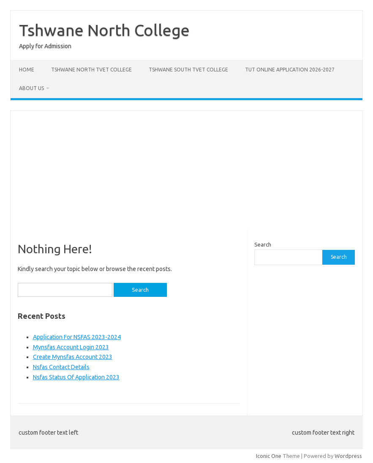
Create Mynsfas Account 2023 (72, 356)
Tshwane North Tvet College (91, 69)
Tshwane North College (104, 30)
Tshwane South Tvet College (188, 69)
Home (26, 69)
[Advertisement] (186, 170)
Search (262, 244)
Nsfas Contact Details (61, 367)
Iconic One (268, 456)
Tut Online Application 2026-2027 (290, 69)
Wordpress (348, 456)
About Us (31, 88)
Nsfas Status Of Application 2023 (76, 377)
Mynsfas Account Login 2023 (71, 347)
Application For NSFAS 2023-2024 (77, 337)
